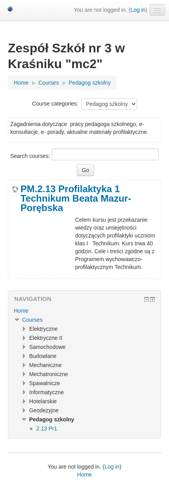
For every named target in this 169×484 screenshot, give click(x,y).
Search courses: (31, 156)
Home (21, 311)
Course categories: (55, 103)
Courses (32, 320)
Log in (137, 10)
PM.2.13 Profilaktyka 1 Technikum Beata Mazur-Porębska (75, 198)
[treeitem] (84, 311)
